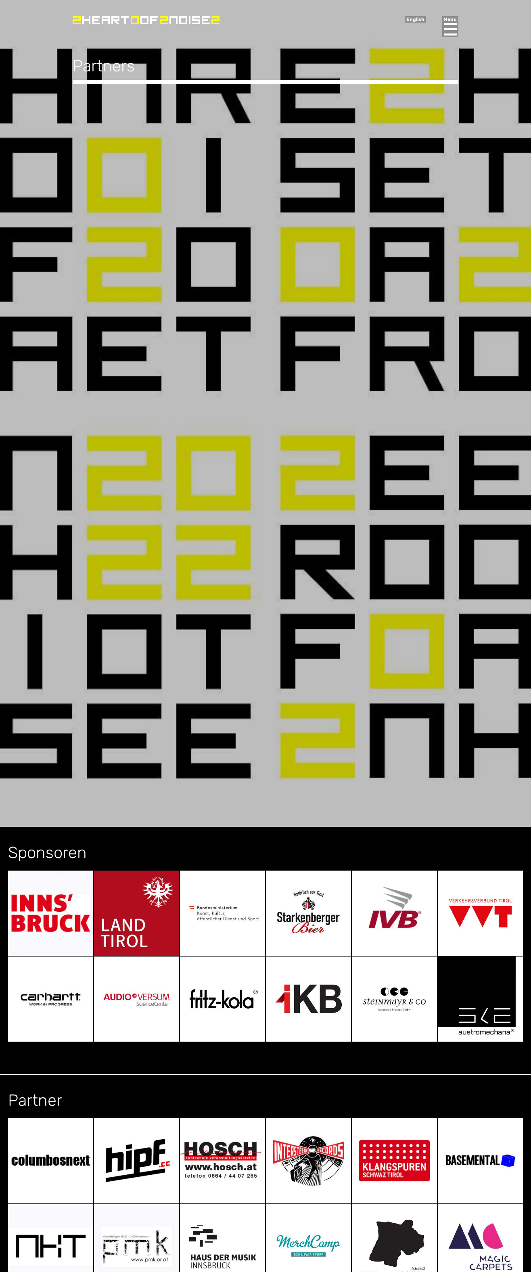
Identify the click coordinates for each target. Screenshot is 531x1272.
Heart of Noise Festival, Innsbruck (146, 20)
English (415, 19)
